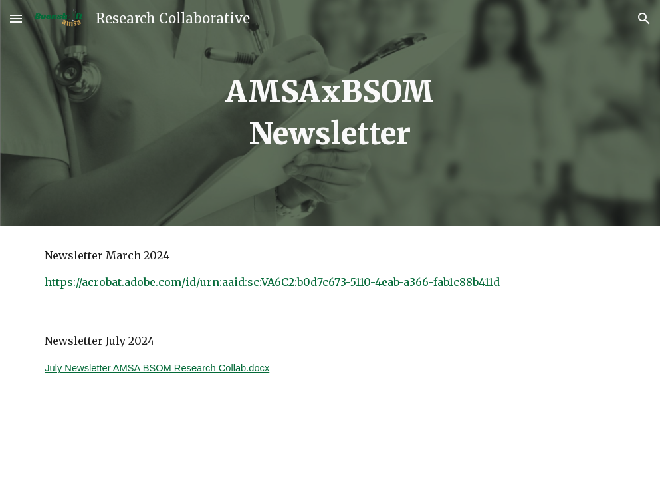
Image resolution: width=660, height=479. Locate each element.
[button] (16, 18)
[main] (330, 113)
